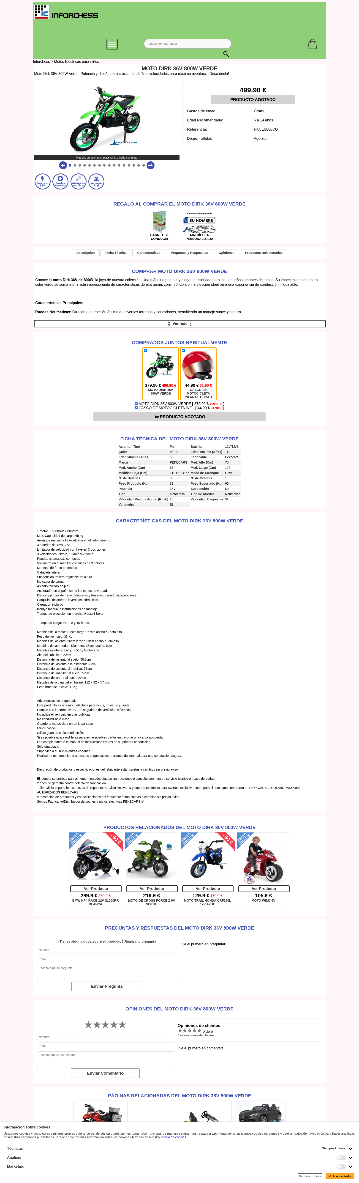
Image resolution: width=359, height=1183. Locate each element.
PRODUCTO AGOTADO (253, 99)
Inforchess (41, 61)
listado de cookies (173, 1137)
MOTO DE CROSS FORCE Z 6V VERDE (151, 902)
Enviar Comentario (105, 1073)
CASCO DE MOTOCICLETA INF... (179, 408)
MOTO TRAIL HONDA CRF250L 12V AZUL (207, 902)
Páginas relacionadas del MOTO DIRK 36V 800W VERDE (179, 1095)
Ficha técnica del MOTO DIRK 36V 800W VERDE (179, 438)
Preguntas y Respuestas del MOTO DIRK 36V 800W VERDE (179, 927)
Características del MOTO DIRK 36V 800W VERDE (179, 520)
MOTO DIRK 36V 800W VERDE (179, 404)
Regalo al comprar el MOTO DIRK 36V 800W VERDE (180, 203)
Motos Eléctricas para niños (76, 61)
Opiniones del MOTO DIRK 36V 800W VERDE (179, 1008)
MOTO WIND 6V (263, 900)
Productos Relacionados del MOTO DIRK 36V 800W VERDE (179, 827)
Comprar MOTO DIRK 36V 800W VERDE (179, 271)
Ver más (180, 323)
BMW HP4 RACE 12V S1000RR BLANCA (95, 902)
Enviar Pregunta (106, 986)
